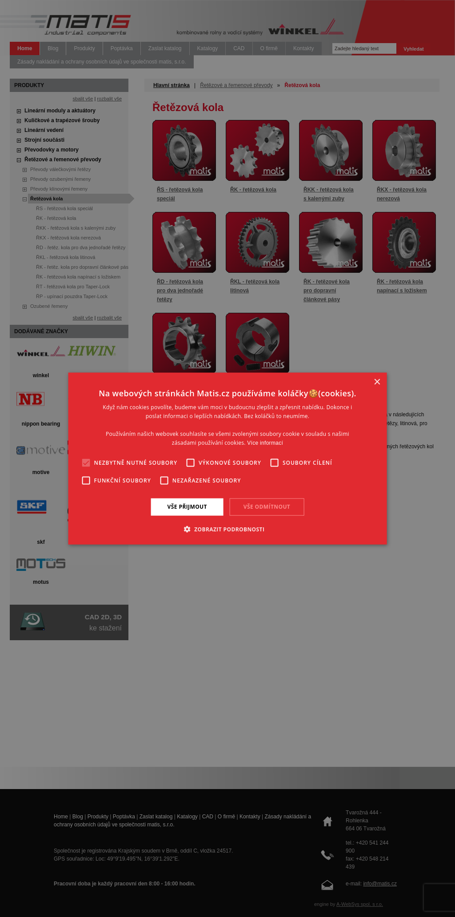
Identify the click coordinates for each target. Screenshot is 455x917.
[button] (228, 528)
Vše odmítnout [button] (266, 506)
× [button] (376, 382)
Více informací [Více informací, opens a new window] (265, 442)
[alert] (227, 458)
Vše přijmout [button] (187, 506)
